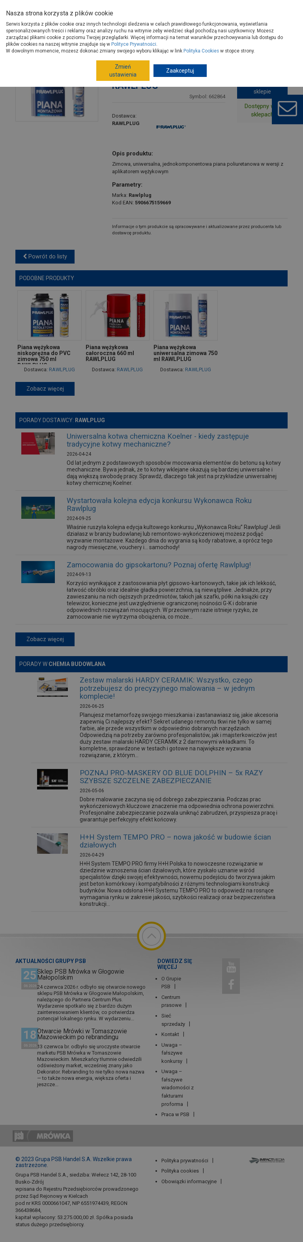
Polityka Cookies (201, 51)
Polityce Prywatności (133, 44)
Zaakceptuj (180, 70)
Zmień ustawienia (123, 71)
